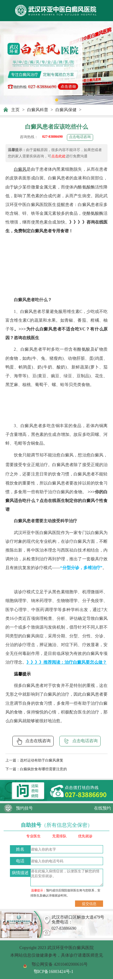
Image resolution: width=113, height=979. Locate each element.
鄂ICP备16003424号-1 (54, 971)
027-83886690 (52, 137)
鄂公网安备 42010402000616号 (60, 964)
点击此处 (58, 156)
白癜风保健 (66, 109)
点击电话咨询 (80, 137)
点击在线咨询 (33, 741)
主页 (15, 109)
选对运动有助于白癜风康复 (41, 760)
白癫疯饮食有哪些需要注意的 (43, 769)
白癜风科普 (37, 109)
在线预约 (102, 808)
